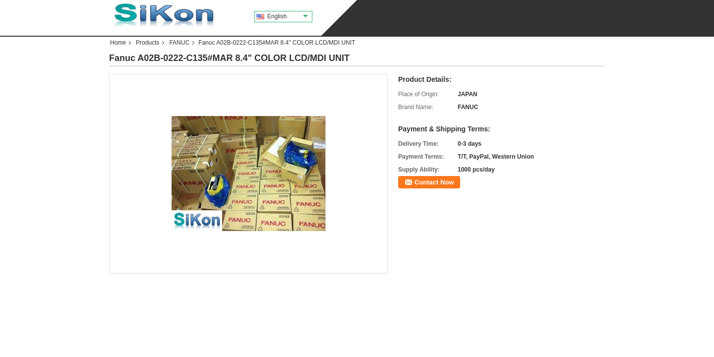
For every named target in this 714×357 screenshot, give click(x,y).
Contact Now (434, 182)
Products (147, 42)
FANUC (179, 42)
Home (118, 42)
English (287, 16)
